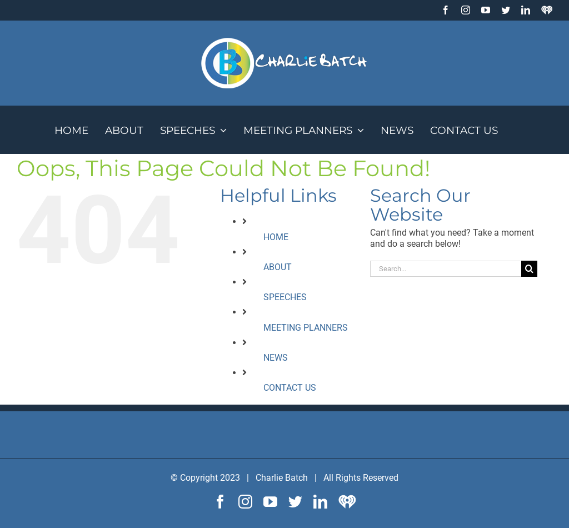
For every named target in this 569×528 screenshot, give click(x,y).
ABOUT (277, 267)
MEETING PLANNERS (305, 327)
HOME (275, 237)
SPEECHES (285, 297)
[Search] (529, 269)
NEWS (275, 357)
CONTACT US (289, 387)
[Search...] (445, 269)
